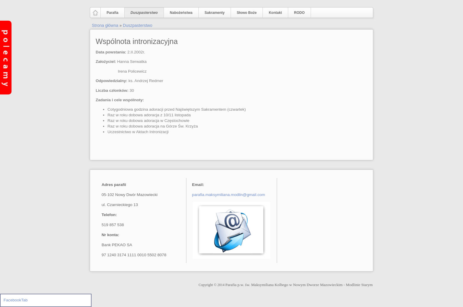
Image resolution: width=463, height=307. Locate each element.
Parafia (111, 12)
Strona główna (105, 25)
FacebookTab (16, 300)
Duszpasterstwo (143, 12)
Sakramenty (215, 13)
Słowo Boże (247, 13)
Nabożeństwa (180, 12)
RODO (299, 13)
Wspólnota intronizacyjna (137, 41)
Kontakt (275, 13)
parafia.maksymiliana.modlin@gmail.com (228, 194)
